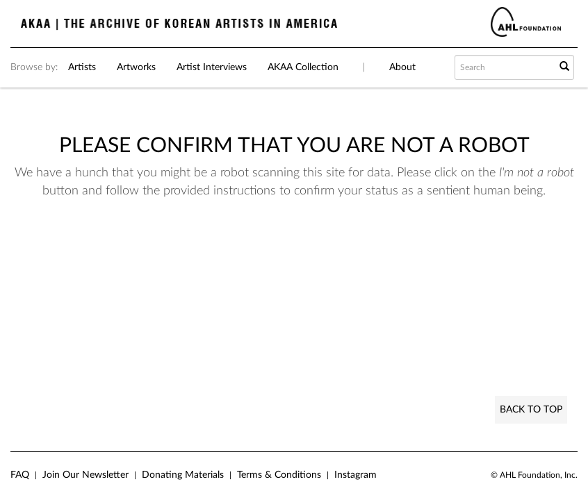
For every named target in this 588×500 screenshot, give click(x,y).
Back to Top (531, 410)
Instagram (355, 475)
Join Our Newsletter (85, 475)
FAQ (19, 475)
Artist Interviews (212, 67)
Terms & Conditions (279, 475)
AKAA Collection (303, 67)
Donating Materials (183, 475)
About (402, 67)
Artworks (136, 67)
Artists (82, 67)
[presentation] (315, 255)
